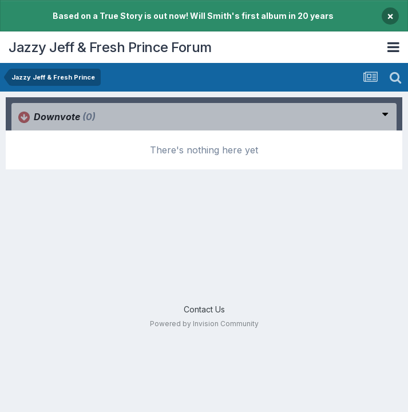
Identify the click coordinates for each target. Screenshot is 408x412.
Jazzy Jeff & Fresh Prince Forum (110, 47)
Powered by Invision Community (204, 323)
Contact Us (204, 309)
